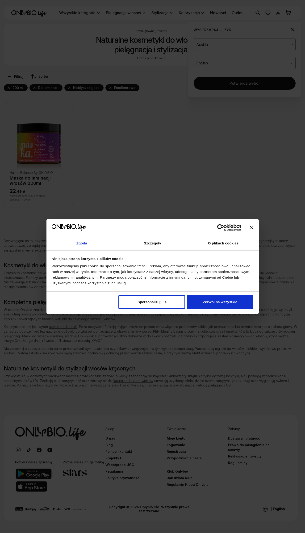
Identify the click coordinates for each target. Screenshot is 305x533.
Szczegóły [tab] (152, 243)
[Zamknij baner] (251, 227)
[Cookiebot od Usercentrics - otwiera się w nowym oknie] (220, 227)
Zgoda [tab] (81, 243)
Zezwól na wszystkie (220, 302)
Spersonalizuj (152, 302)
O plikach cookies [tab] (223, 243)
